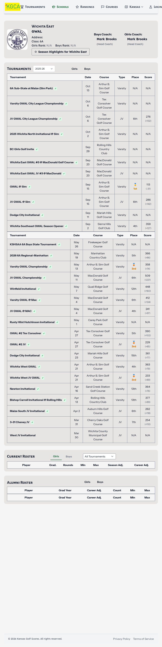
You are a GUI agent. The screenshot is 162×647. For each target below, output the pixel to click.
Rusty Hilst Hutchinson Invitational (34, 322)
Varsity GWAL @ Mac (25, 300)
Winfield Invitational (25, 288)
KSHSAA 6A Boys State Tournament (35, 244)
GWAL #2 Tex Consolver (27, 333)
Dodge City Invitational (27, 215)
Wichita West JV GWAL (27, 377)
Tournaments (32, 7)
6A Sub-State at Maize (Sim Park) (33, 88)
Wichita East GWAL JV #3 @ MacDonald (37, 173)
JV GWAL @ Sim (22, 201)
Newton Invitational (24, 388)
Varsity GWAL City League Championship (39, 103)
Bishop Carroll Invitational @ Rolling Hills (38, 400)
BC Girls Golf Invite (24, 149)
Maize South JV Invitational (29, 411)
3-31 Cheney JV (22, 422)
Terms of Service (143, 639)
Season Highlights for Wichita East (61, 52)
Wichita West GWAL (25, 366)
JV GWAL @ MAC (23, 311)
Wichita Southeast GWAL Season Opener (39, 226)
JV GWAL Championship (28, 277)
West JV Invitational (23, 435)
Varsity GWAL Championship (31, 266)
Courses (109, 7)
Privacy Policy (121, 639)
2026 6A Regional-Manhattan (31, 255)
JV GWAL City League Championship (36, 118)
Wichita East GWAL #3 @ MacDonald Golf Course (44, 162)
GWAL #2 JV (20, 344)
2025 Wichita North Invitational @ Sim (36, 134)
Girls (75, 68)
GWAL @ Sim (20, 186)
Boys (87, 68)
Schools (60, 7)
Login (155, 7)
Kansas (134, 7)
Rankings (85, 7)
